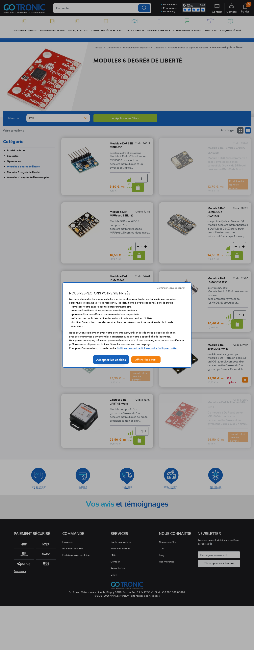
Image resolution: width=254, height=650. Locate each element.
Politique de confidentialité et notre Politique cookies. (147, 348)
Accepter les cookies (111, 359)
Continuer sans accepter (171, 287)
